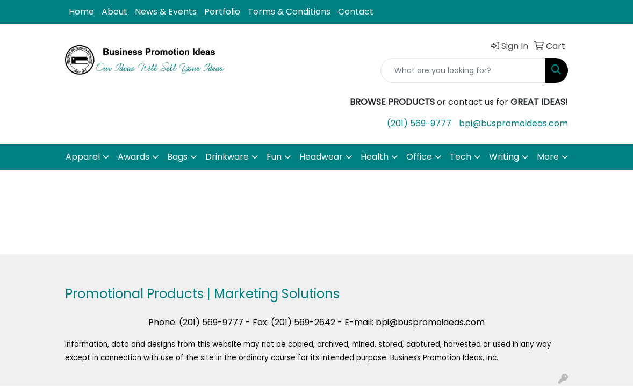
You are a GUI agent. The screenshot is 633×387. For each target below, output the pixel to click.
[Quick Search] (462, 70)
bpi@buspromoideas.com (513, 123)
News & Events (166, 11)
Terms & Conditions (289, 11)
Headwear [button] (321, 156)
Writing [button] (504, 156)
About (114, 11)
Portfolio (222, 11)
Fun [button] (274, 156)
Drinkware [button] (227, 156)
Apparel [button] (83, 156)
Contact (355, 11)
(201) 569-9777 (419, 123)
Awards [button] (133, 156)
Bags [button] (177, 156)
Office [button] (419, 156)
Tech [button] (460, 156)
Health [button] (375, 156)
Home (81, 11)
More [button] (548, 156)
